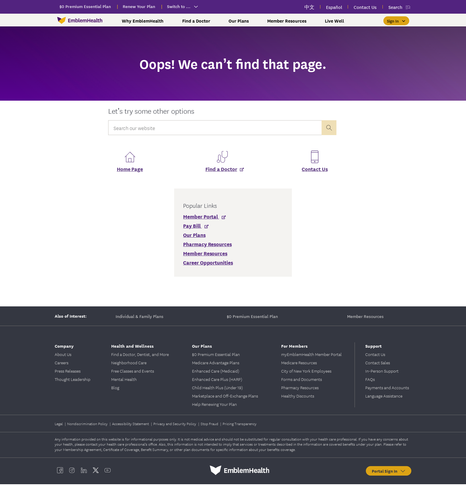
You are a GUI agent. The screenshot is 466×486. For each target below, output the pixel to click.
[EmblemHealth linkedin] (83, 472)
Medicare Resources (299, 364)
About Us (63, 356)
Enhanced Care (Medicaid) (215, 372)
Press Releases (68, 372)
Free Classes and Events (132, 372)
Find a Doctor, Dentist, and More (140, 356)
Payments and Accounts (387, 389)
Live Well (334, 21)
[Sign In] (396, 20)
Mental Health (124, 381)
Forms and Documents (301, 381)
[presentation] (329, 127)
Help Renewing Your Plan (214, 406)
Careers (61, 364)
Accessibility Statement (131, 425)
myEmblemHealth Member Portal (311, 356)
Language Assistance (383, 397)
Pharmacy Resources (300, 389)
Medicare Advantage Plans (215, 364)
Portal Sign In (389, 472)
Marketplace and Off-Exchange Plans (225, 397)
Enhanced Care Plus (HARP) (217, 381)
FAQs (370, 381)
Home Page (130, 170)
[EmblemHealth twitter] (95, 472)
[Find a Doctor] (222, 172)
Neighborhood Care (129, 364)
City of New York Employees (306, 372)
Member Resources (286, 21)
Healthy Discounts (297, 397)
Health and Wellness (132, 347)
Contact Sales (377, 364)
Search (395, 7)
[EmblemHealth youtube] (107, 472)
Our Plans (239, 21)
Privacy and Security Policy (175, 425)
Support (373, 347)
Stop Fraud (210, 425)
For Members (294, 347)
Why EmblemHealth (142, 21)
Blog (115, 389)
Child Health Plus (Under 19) (217, 389)
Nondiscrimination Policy (87, 425)
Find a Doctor (196, 21)
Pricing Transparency (239, 425)
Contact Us (315, 170)
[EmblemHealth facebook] (60, 472)
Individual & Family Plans (139, 318)
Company (64, 347)
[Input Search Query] (215, 127)
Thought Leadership (72, 381)
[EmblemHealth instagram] (72, 472)
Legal (59, 425)
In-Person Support (382, 372)
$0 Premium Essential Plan (252, 318)
